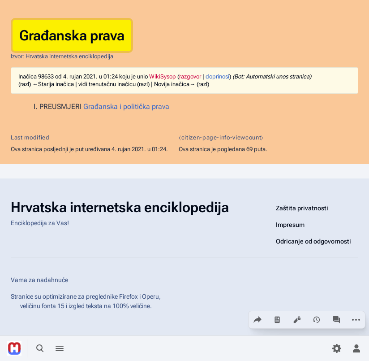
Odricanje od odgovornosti (313, 241)
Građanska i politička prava (126, 106)
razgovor (190, 76)
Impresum (290, 224)
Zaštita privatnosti (302, 208)
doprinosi (217, 76)
